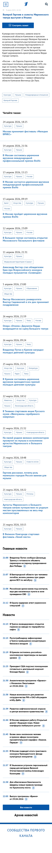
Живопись (8, 400)
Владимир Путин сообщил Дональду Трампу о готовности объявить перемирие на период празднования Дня (28, 562)
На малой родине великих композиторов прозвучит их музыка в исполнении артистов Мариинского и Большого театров (26, 442)
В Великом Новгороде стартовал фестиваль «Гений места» (21, 535)
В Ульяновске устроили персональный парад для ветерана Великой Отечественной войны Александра (28, 769)
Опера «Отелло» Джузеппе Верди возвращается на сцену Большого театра (25, 327)
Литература (33, 368)
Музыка (18, 95)
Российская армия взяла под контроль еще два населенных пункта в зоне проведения (29, 591)
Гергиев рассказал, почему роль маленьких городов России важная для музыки (24, 475)
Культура (7, 95)
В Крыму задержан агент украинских (28, 604)
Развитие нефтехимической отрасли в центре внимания (29, 710)
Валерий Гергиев (10, 100)
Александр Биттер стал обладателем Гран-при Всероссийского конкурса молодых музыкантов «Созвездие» (23, 270)
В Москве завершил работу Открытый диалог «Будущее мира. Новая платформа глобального (28, 723)
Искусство (17, 203)
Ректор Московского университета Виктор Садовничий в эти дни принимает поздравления (26, 302)
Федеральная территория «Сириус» (18, 262)
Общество (8, 294)
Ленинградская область (24, 406)
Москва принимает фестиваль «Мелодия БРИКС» (25, 133)
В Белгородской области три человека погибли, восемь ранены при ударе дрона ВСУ (28, 577)
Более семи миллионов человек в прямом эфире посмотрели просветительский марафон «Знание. (28, 738)
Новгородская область (35, 432)
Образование (31, 288)
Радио (17, 374)
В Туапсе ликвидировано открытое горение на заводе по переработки (27, 627)
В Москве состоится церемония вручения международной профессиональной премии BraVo (26, 184)
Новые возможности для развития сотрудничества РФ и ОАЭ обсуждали (28, 697)
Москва (29, 176)
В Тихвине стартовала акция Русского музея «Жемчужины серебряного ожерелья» (24, 414)
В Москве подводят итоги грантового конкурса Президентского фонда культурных (28, 754)
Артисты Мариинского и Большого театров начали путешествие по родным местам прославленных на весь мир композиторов (25, 509)
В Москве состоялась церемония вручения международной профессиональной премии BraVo (21, 158)
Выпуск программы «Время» (24, 798)
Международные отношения (36, 95)
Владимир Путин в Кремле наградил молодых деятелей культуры (23, 351)
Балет (6, 203)
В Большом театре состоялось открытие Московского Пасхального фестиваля (25, 239)
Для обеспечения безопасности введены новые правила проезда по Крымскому (26, 785)
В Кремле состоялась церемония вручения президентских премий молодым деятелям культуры (21, 382)
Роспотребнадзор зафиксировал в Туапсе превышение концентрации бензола (28, 641)
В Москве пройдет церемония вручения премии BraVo (25, 215)
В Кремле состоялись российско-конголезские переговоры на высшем (28, 655)
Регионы (29, 494)
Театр (28, 320)
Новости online (32, 462)
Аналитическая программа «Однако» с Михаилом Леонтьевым (28, 683)
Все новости (26, 807)
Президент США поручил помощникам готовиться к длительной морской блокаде (29, 669)
